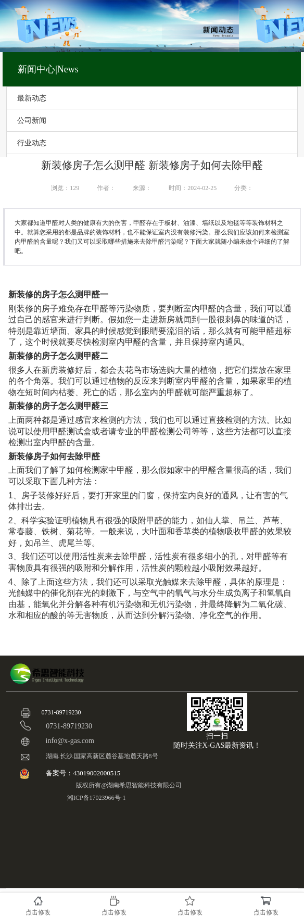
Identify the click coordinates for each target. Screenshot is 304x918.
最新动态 (31, 98)
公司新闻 (31, 120)
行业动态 (31, 143)
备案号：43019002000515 (84, 773)
